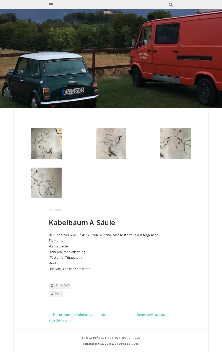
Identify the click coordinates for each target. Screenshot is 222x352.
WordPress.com (125, 344)
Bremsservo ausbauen (155, 314)
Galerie (55, 210)
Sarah (57, 293)
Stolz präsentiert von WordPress (111, 338)
